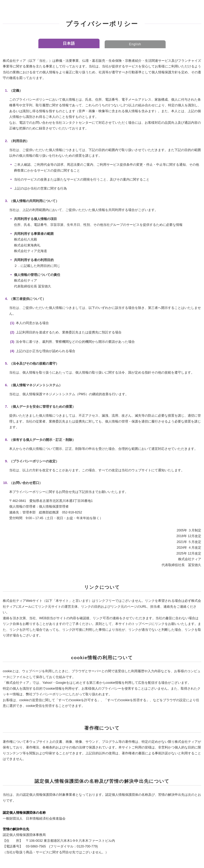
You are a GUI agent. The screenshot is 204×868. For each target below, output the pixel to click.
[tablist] (102, 43)
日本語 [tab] (69, 43)
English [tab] (135, 44)
